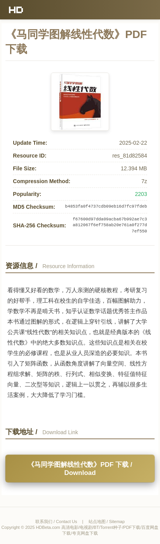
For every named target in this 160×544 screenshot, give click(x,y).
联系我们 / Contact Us (56, 521)
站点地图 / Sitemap (107, 521)
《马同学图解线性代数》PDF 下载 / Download (80, 468)
